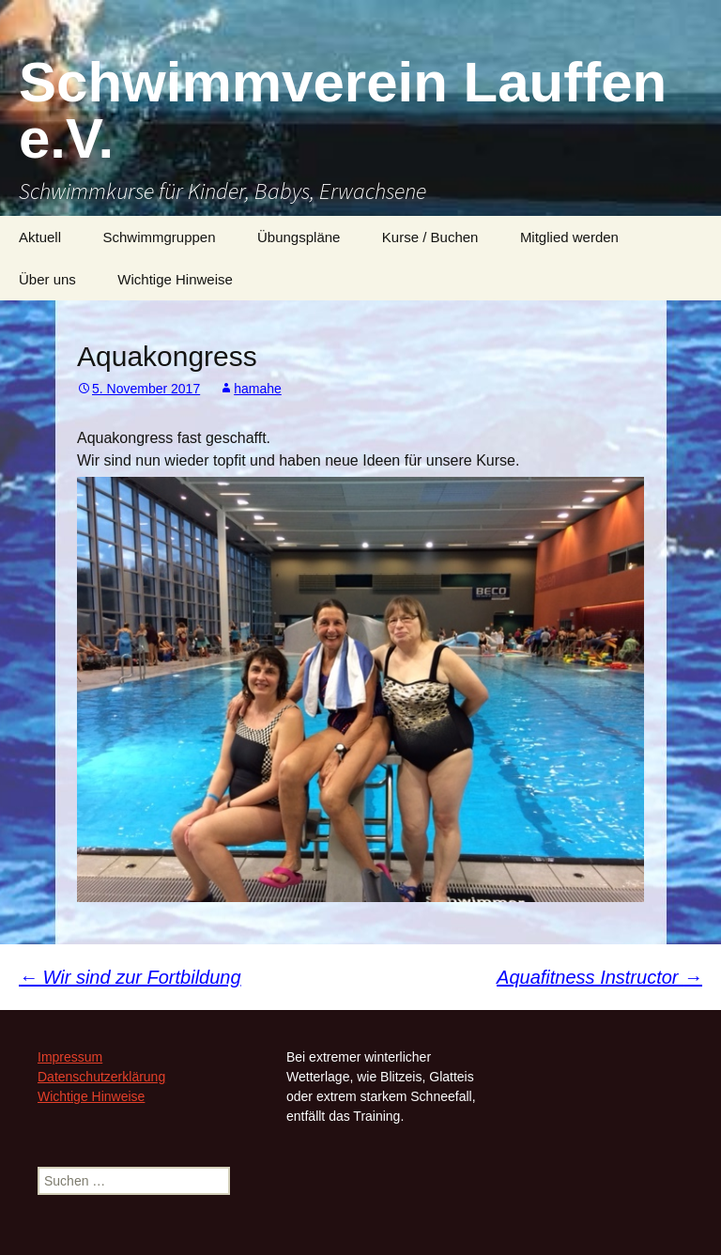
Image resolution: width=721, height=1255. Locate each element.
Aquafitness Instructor (599, 977)
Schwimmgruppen (158, 237)
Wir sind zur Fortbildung (130, 977)
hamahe (258, 388)
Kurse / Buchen (430, 237)
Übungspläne (298, 237)
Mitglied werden (569, 237)
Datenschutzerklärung (101, 1076)
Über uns (47, 279)
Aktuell (40, 237)
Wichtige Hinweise (175, 279)
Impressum (70, 1056)
